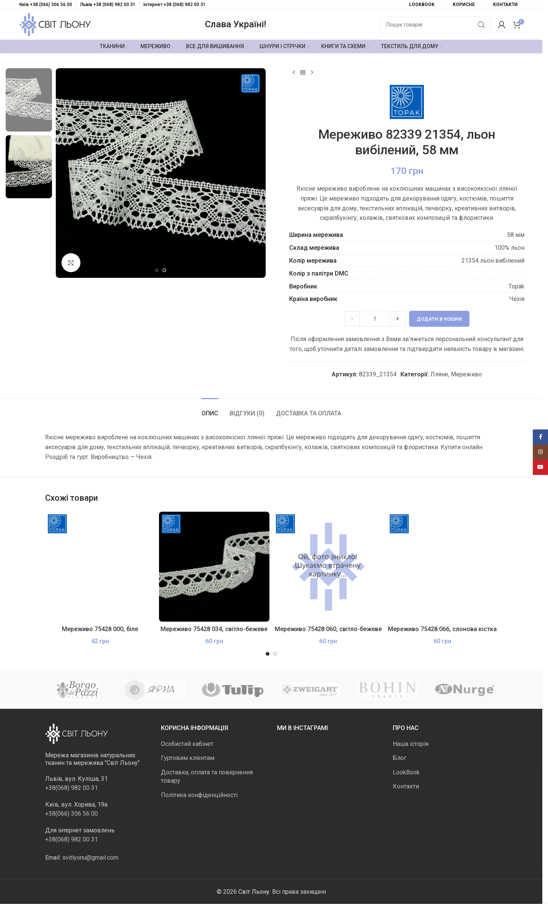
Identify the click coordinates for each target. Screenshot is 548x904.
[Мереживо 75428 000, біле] (100, 567)
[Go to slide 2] (164, 270)
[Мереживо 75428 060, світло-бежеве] (328, 567)
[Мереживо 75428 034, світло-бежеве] (214, 567)
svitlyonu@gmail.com (90, 857)
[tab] (210, 409)
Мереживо (466, 374)
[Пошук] (435, 24)
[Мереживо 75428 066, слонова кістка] (442, 567)
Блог (399, 757)
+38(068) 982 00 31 (71, 787)
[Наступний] (312, 72)
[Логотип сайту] (55, 24)
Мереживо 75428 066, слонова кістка (442, 629)
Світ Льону (253, 891)
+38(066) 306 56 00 (71, 813)
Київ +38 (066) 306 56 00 (45, 4)
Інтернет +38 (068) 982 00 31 (174, 4)
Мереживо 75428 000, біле (100, 629)
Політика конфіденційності (199, 794)
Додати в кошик (438, 319)
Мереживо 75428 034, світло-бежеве (214, 629)
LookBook (406, 772)
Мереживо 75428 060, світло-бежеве (328, 629)
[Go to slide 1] (157, 270)
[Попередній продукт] (293, 72)
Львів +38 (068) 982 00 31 (107, 4)
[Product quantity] (374, 319)
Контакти (406, 786)
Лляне (439, 374)
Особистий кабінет (187, 743)
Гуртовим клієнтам (187, 757)
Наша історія (410, 743)
